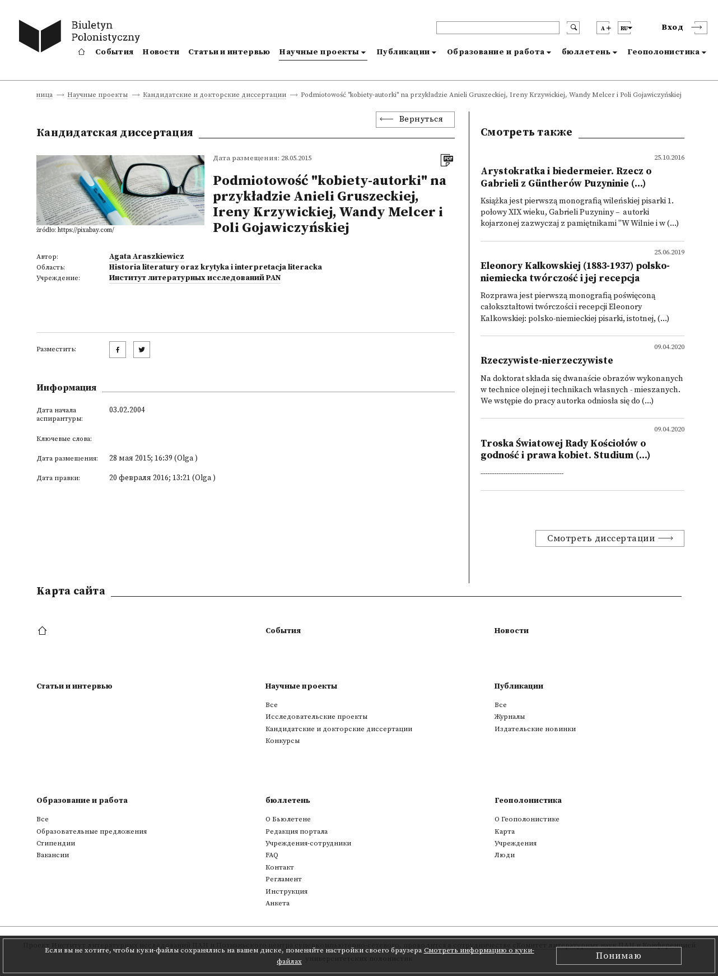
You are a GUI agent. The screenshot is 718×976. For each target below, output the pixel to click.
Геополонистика (663, 52)
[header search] (498, 27)
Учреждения (516, 843)
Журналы (510, 716)
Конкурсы (282, 740)
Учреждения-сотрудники (308, 843)
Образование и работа (496, 52)
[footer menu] (43, 631)
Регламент (283, 879)
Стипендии (55, 843)
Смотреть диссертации (601, 538)
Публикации (403, 52)
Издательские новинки (535, 728)
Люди (505, 854)
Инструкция (286, 891)
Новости (160, 52)
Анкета (277, 903)
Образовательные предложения (91, 831)
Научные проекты (319, 52)
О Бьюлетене (288, 819)
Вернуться (421, 119)
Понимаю (619, 955)
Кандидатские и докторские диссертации (214, 95)
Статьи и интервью (229, 52)
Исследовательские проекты (316, 716)
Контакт (279, 867)
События (114, 52)
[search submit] (573, 27)
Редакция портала (296, 831)
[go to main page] (82, 38)
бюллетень (586, 52)
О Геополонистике (527, 819)
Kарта (505, 831)
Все (271, 704)
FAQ (271, 854)
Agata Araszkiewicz (146, 257)
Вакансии (52, 854)
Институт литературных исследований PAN (195, 278)
